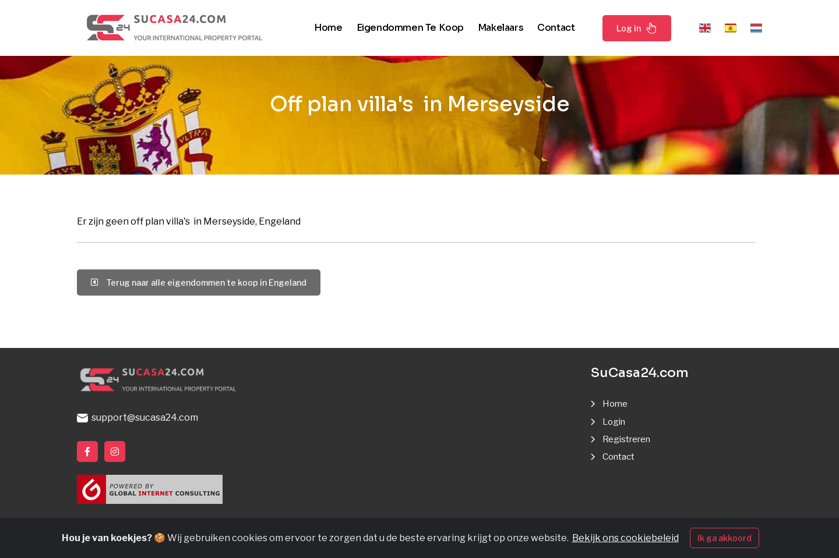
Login (615, 421)
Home (328, 27)
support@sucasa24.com (137, 417)
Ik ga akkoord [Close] (724, 538)
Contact (555, 27)
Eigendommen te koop (410, 27)
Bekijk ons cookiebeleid (625, 537)
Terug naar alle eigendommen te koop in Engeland (198, 282)
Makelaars (500, 27)
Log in (636, 28)
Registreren (629, 439)
